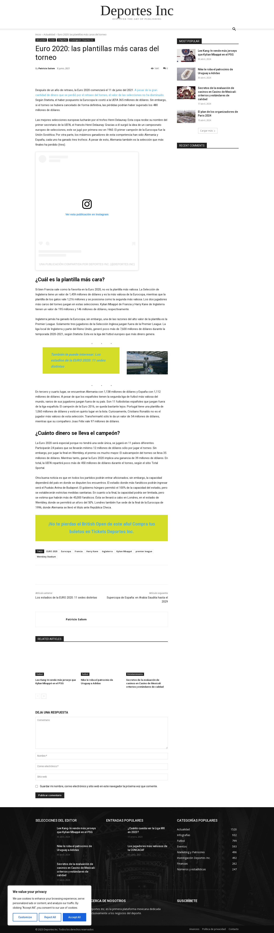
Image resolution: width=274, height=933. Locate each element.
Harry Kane (92, 551)
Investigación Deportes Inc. (82, 40)
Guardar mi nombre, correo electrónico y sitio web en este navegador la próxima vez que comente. (99, 786)
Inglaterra (107, 551)
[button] (234, 29)
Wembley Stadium (46, 556)
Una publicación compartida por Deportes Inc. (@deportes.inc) (87, 264)
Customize (25, 917)
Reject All (50, 917)
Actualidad (49, 34)
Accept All (74, 917)
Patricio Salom (46, 68)
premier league (144, 551)
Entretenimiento (135, 674)
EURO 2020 (51, 551)
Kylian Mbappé (124, 551)
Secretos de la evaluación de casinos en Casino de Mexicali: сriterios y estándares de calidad (145, 683)
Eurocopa (66, 551)
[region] (49, 905)
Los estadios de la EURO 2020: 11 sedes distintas (66, 597)
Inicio (38, 34)
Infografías (62, 40)
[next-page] (43, 696)
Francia (79, 551)
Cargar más (207, 130)
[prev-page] (37, 696)
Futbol (52, 40)
